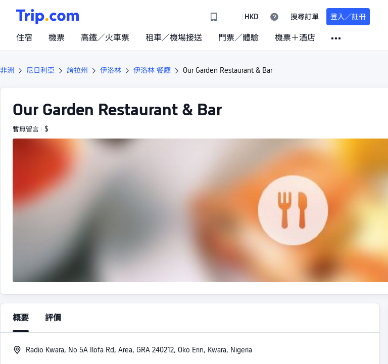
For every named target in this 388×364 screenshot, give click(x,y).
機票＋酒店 (295, 37)
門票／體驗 (238, 37)
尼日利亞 (40, 70)
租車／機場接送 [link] (174, 37)
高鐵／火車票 (105, 37)
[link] (213, 16)
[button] (244, 16)
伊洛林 (110, 70)
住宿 (24, 37)
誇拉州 (77, 70)
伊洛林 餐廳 (152, 70)
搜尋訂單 (304, 17)
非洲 (7, 70)
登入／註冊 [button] (348, 17)
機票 (56, 37)
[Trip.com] (47, 16)
